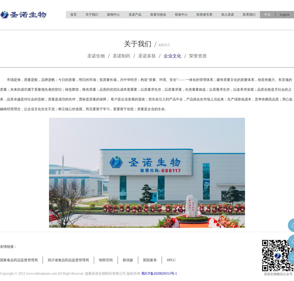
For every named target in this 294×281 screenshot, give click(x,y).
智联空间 (106, 260)
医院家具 (150, 260)
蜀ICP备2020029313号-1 (159, 273)
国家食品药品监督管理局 (19, 260)
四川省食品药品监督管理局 (68, 260)
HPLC (171, 260)
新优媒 (128, 260)
